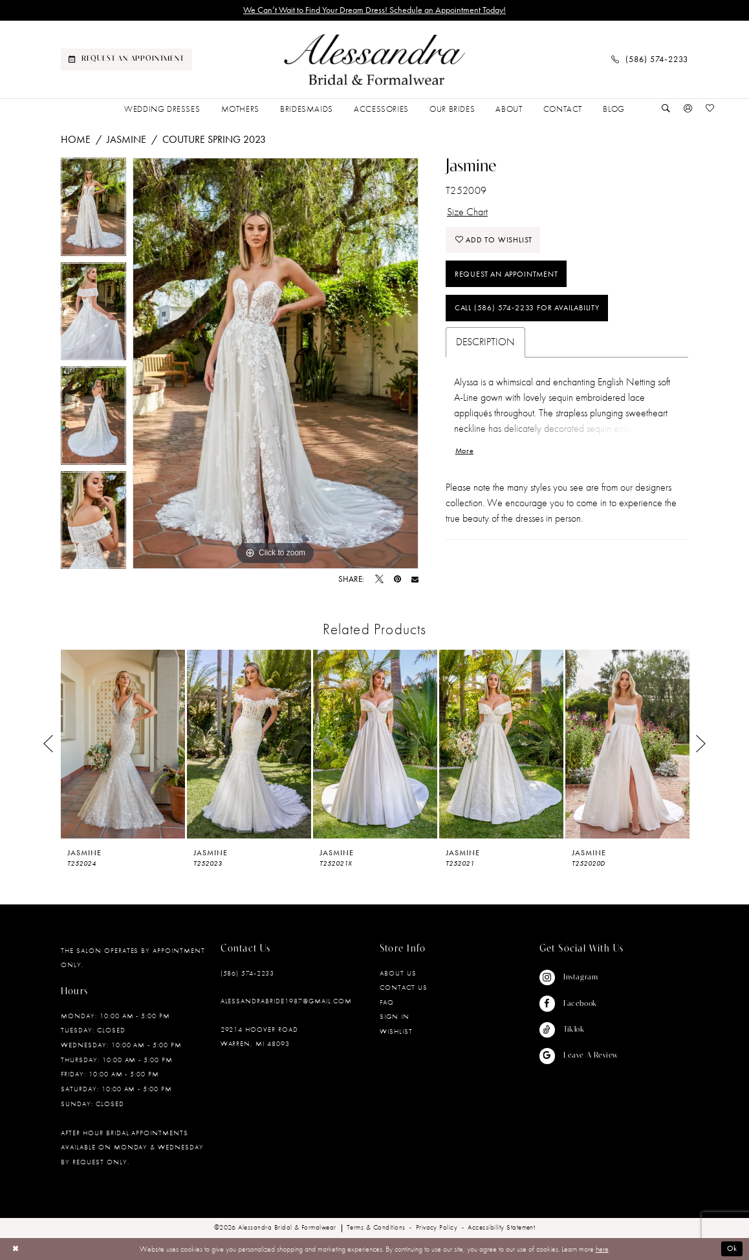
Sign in (394, 1016)
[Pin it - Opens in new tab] (397, 579)
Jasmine (126, 139)
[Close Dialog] (15, 1249)
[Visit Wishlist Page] (710, 109)
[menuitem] (126, 59)
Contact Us (404, 987)
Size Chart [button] (467, 212)
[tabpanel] (93, 210)
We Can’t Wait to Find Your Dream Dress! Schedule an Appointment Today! (374, 10)
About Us (398, 972)
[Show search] (666, 109)
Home (76, 139)
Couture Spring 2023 (214, 139)
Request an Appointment (506, 274)
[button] (688, 109)
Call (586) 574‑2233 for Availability (527, 308)
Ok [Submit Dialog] (732, 1249)
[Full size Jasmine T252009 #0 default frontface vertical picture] (275, 363)
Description (485, 342)
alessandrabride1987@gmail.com (286, 1000)
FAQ (387, 1002)
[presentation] (123, 744)
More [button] (464, 450)
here (602, 1249)
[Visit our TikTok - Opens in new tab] (578, 1030)
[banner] (374, 59)
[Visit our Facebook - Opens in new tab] (578, 1003)
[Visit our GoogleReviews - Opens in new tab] (578, 1055)
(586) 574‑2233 (247, 972)
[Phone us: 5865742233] (650, 59)
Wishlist (396, 1031)
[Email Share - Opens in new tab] (414, 579)
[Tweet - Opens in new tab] (379, 579)
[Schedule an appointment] (126, 59)
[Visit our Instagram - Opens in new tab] (578, 977)
